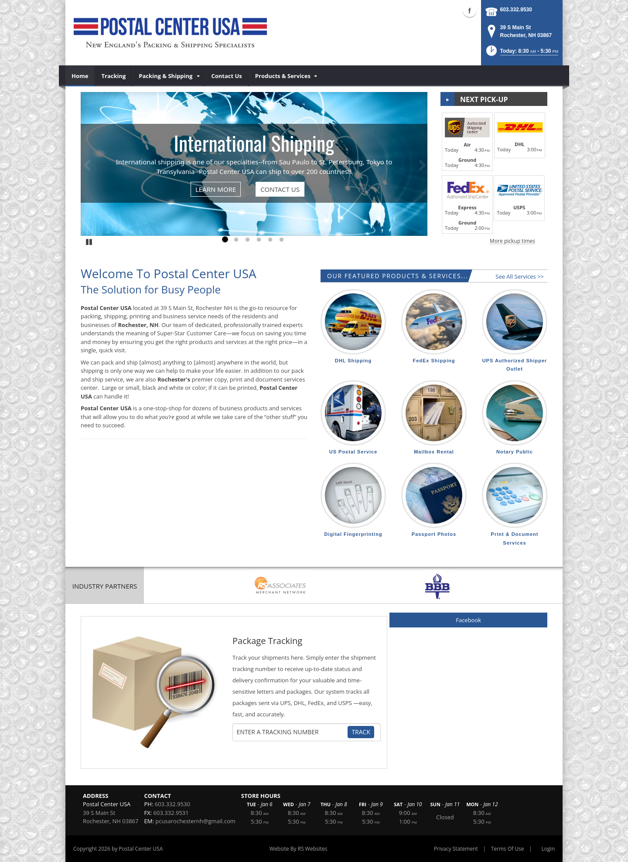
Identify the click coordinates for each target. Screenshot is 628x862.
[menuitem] (80, 75)
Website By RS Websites (299, 848)
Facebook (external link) (469, 10)
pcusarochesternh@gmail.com (195, 821)
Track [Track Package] (361, 732)
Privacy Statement (456, 848)
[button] (521, 53)
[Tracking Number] (291, 732)
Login (548, 848)
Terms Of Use (507, 848)
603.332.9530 (516, 10)
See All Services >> (519, 276)
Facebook (468, 620)
